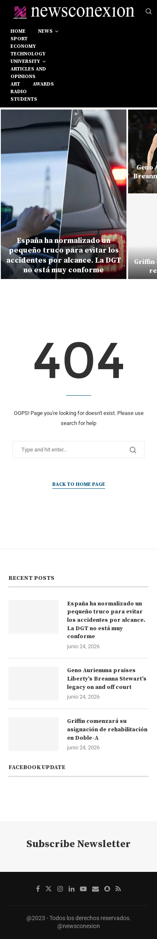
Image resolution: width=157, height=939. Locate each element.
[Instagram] (60, 888)
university (25, 61)
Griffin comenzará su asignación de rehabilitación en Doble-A (107, 729)
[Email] (95, 888)
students (23, 99)
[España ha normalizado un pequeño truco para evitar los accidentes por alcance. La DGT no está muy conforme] (63, 194)
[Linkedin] (72, 888)
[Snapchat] (107, 888)
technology (28, 54)
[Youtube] (83, 888)
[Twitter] (48, 888)
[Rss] (118, 888)
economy (23, 46)
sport (19, 39)
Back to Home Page (78, 484)
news (45, 31)
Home (18, 31)
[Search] (148, 11)
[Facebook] (38, 888)
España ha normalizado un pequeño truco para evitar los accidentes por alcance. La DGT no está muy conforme (63, 255)
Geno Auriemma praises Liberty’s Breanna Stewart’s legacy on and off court (107, 679)
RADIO (18, 92)
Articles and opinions (28, 73)
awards (43, 84)
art (15, 84)
